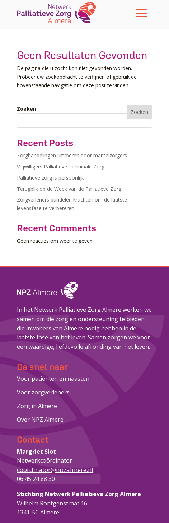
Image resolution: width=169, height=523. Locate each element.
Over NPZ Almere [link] (40, 420)
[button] (141, 12)
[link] (56, 12)
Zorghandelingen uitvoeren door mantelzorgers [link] (72, 155)
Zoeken (26, 108)
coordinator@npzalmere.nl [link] (55, 470)
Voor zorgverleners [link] (43, 392)
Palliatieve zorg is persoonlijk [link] (50, 177)
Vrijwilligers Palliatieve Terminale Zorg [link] (60, 166)
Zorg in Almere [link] (37, 406)
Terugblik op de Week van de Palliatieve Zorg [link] (69, 188)
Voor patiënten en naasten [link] (53, 379)
